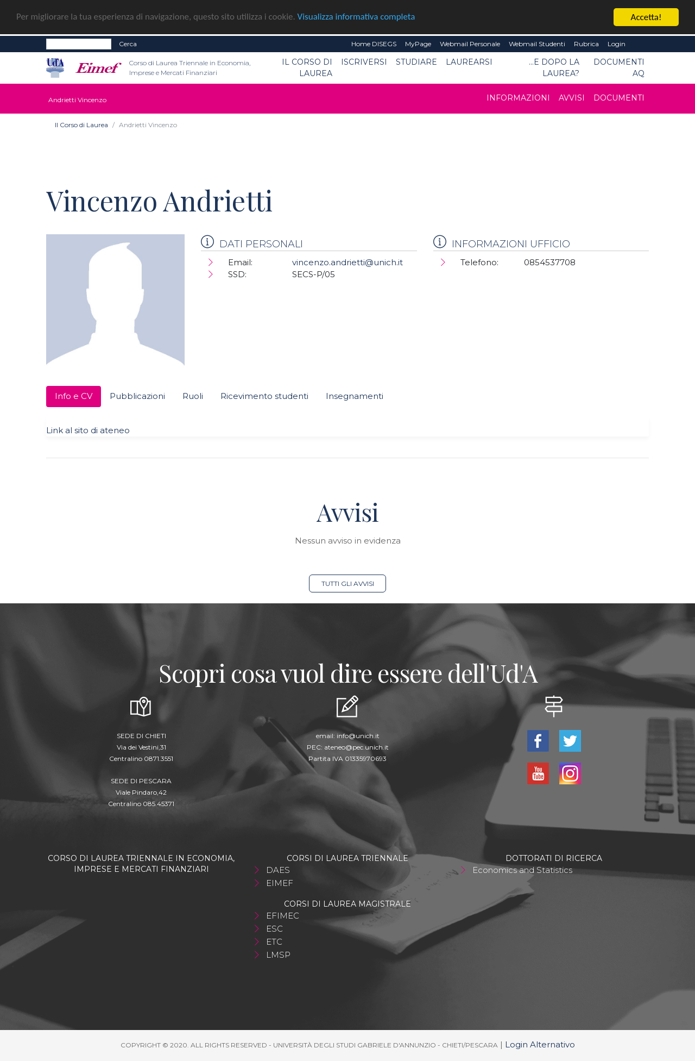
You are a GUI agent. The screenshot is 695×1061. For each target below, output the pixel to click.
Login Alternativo (540, 1044)
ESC (274, 928)
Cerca (128, 44)
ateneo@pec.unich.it (356, 747)
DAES (278, 870)
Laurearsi (469, 62)
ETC (274, 942)
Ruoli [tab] (192, 396)
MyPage (418, 44)
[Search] (78, 44)
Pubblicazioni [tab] (137, 396)
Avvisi (572, 98)
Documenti (619, 98)
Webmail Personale (470, 44)
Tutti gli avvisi (347, 583)
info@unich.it (358, 736)
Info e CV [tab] (73, 396)
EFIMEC (282, 915)
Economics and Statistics (522, 870)
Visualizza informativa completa (358, 17)
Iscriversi (364, 62)
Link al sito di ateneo (88, 430)
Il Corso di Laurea (307, 67)
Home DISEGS (373, 44)
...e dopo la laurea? (554, 67)
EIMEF (279, 883)
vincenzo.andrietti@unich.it (347, 262)
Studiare (416, 62)
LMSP (278, 955)
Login (617, 44)
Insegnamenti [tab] (354, 396)
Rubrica (586, 44)
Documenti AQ (619, 67)
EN (639, 44)
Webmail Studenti (537, 44)
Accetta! (646, 17)
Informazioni (518, 98)
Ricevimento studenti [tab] (264, 396)
